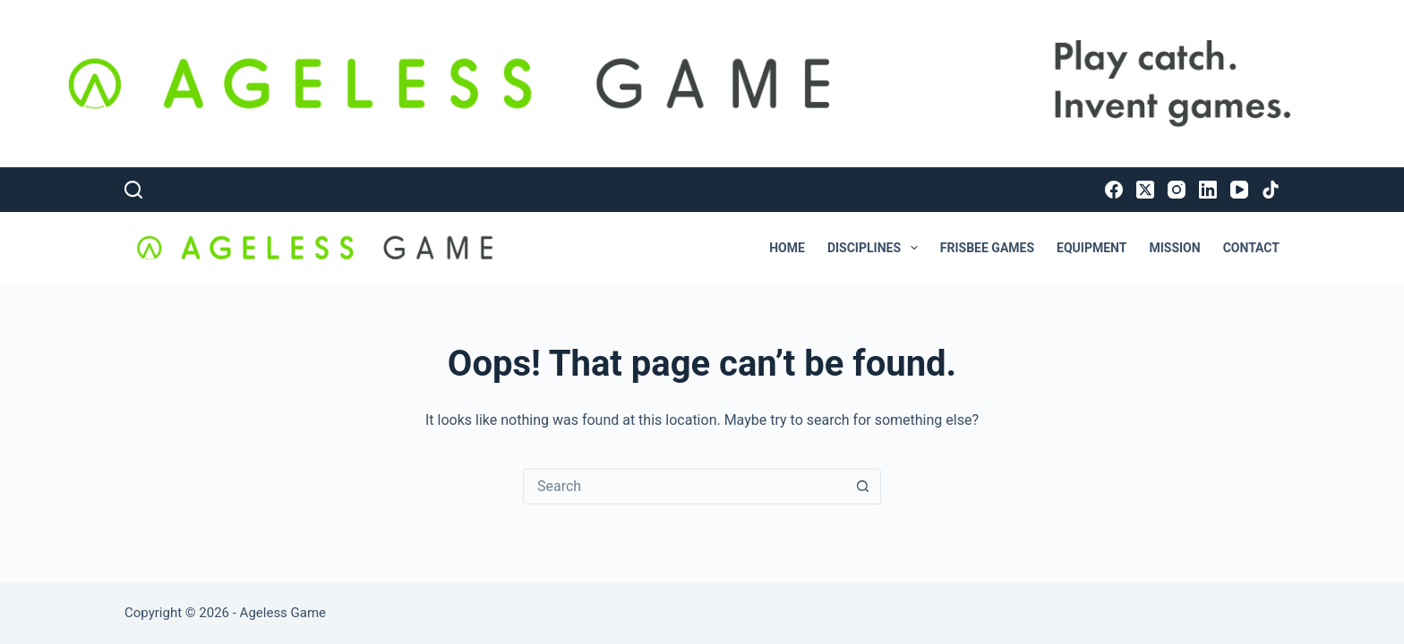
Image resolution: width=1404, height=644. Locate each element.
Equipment (1091, 248)
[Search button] (862, 486)
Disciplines (876, 247)
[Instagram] (1177, 190)
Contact (1251, 248)
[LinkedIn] (1208, 190)
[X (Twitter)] (1145, 190)
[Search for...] (684, 486)
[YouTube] (1239, 190)
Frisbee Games (987, 248)
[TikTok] (1271, 190)
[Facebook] (1114, 190)
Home (787, 248)
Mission (1174, 248)
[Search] (133, 190)
